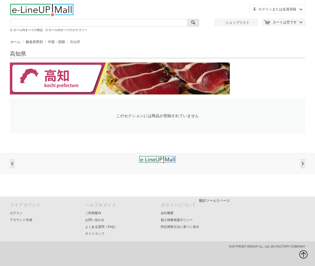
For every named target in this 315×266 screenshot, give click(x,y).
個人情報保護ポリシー (177, 220)
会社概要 (167, 213)
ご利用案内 (93, 213)
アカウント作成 (21, 220)
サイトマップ (94, 233)
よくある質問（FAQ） (101, 227)
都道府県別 (34, 42)
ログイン (16, 213)
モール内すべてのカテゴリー (68, 30)
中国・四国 (56, 42)
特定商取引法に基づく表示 (180, 227)
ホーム (15, 42)
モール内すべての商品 (28, 30)
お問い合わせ (94, 220)
